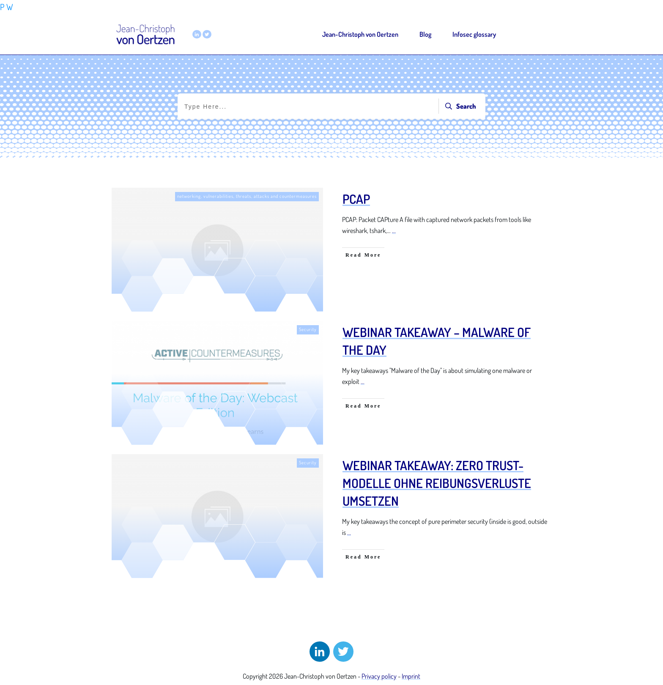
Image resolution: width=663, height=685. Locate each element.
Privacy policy (379, 676)
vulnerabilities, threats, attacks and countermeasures (260, 196)
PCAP (356, 199)
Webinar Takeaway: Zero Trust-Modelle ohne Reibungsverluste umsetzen (436, 483)
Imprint (411, 676)
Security (308, 329)
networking (189, 196)
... (394, 230)
